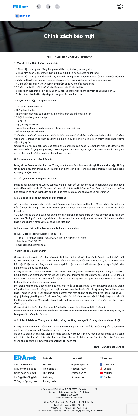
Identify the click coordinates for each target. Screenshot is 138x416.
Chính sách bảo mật (25, 373)
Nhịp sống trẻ (50, 368)
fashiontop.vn (78, 368)
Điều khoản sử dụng (25, 368)
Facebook (107, 364)
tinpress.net (77, 377)
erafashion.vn (78, 373)
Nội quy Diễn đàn (23, 364)
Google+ (106, 368)
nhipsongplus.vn (80, 364)
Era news (48, 364)
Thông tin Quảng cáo (25, 381)
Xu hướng (48, 377)
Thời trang (48, 373)
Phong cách (49, 381)
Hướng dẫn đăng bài (25, 377)
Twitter (105, 377)
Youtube (106, 373)
